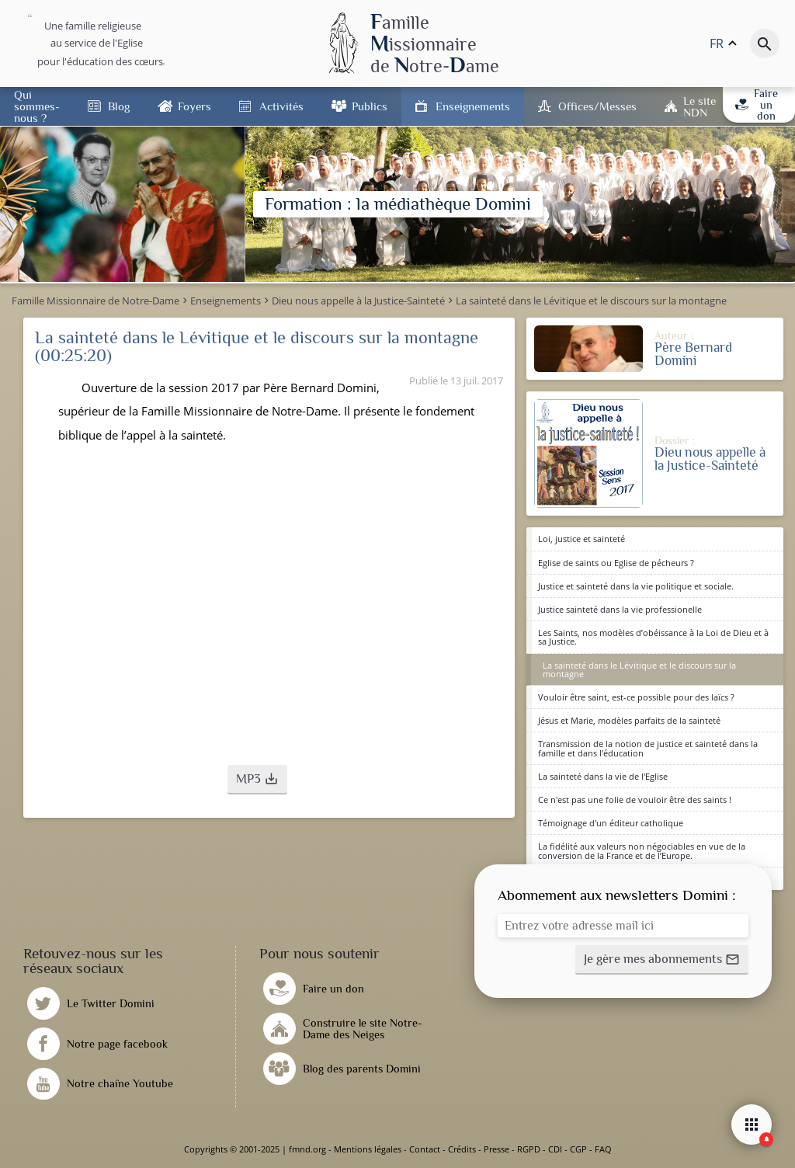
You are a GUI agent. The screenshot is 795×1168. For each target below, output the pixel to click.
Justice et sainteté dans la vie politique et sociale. (636, 586)
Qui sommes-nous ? (37, 106)
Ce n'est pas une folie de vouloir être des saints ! (634, 799)
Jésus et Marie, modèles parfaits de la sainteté (629, 720)
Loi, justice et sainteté (581, 538)
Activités (281, 106)
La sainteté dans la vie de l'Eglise (603, 776)
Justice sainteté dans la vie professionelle (620, 609)
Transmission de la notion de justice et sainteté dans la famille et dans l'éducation (648, 748)
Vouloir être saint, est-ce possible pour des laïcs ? (636, 697)
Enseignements (473, 106)
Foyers (194, 106)
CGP (578, 1149)
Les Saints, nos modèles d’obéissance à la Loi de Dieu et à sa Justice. (653, 637)
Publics (369, 106)
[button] (257, 779)
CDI (555, 1149)
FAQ (603, 1149)
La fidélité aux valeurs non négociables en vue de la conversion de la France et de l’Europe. (641, 850)
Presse (496, 1149)
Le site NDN (699, 106)
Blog (119, 106)
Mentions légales (367, 1149)
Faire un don (756, 104)
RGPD (528, 1149)
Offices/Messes (597, 106)
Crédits (462, 1149)
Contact (424, 1149)
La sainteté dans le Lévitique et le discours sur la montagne (639, 669)
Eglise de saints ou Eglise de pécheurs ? (616, 562)
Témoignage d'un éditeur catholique (610, 823)
